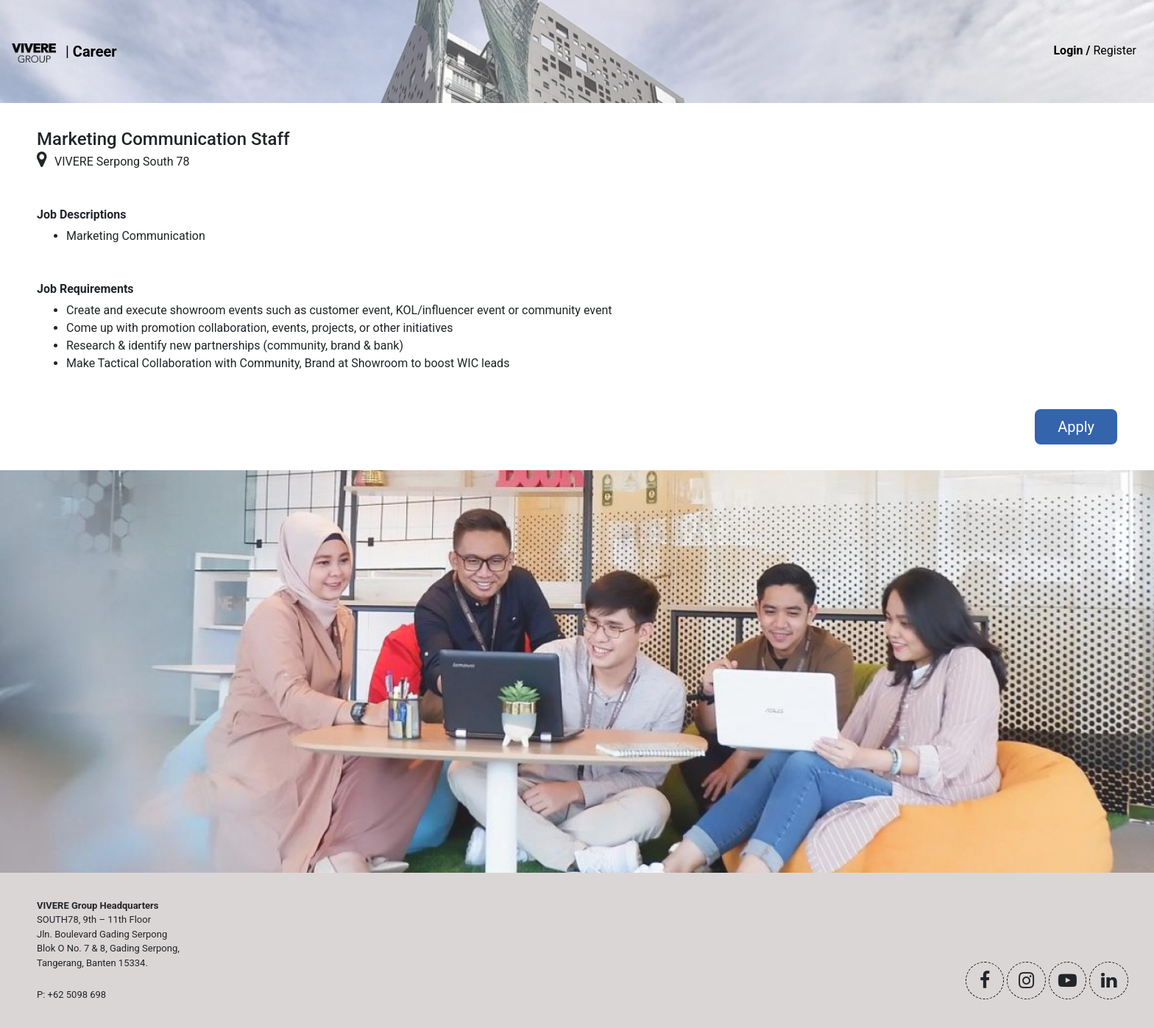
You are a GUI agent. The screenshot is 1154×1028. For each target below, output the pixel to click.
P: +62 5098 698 (71, 994)
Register (1094, 50)
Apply (1076, 427)
